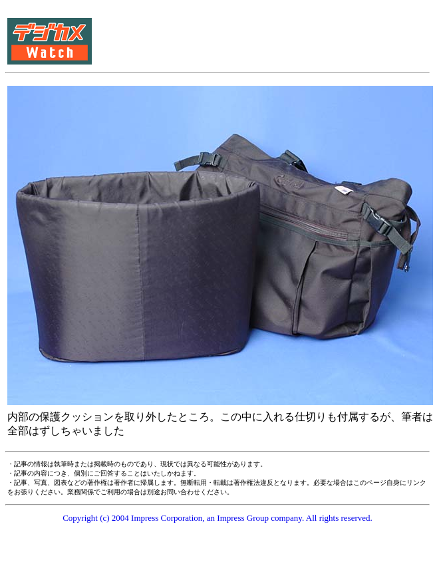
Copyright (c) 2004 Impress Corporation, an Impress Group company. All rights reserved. (217, 518)
